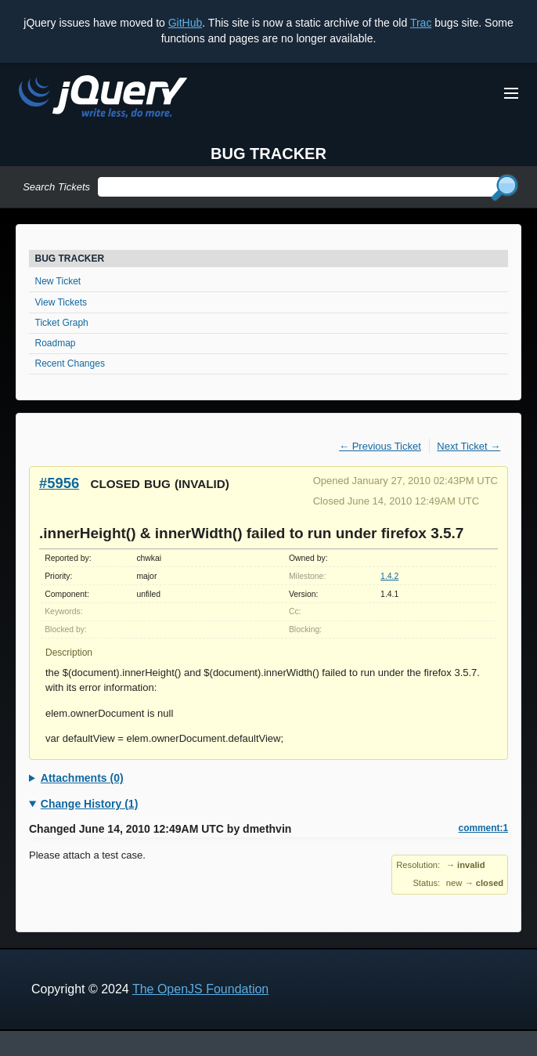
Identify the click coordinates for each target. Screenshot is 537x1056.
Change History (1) (89, 803)
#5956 (59, 483)
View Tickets (61, 302)
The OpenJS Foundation (200, 989)
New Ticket (58, 281)
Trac (420, 22)
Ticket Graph (61, 322)
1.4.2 (389, 576)
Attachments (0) (82, 778)
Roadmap (55, 343)
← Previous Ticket (380, 446)
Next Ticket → (468, 446)
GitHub (185, 22)
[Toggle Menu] (511, 93)
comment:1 (483, 828)
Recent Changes (70, 363)
